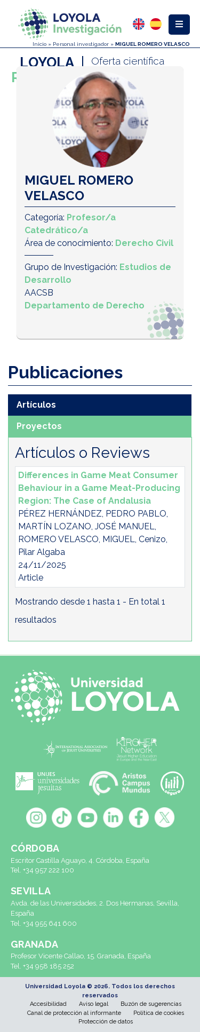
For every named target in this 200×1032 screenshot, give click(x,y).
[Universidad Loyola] (100, 697)
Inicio (39, 44)
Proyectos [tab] (39, 426)
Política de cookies (158, 1013)
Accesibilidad (48, 1004)
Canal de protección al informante (74, 1013)
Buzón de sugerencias (151, 1004)
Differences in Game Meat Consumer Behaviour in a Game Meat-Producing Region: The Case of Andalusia (99, 488)
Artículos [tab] (36, 405)
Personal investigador (81, 44)
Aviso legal (93, 1004)
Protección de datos (105, 1021)
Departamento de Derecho (85, 305)
